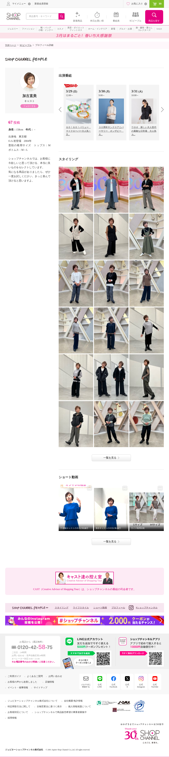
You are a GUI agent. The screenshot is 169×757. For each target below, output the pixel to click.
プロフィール (118, 607)
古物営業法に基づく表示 (49, 706)
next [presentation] (161, 109)
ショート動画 (100, 607)
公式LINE (99, 685)
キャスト (29, 101)
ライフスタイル (81, 607)
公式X (127, 685)
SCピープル (26, 45)
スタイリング (61, 607)
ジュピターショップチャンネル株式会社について (33, 701)
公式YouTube (154, 685)
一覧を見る (109, 457)
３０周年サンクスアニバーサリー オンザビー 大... (111, 131)
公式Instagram (141, 685)
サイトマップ (40, 687)
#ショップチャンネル (143, 607)
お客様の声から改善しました (22, 682)
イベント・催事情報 (18, 687)
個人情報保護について (79, 706)
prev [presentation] (61, 109)
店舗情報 (49, 682)
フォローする (29, 106)
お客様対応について (18, 712)
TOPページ (10, 45)
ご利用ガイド (14, 676)
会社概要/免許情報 (73, 701)
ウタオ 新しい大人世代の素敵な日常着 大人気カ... (143, 131)
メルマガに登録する (86, 685)
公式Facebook (113, 685)
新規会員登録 (41, 3)
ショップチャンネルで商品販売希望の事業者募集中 (61, 712)
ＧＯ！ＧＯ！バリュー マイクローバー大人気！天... (78, 131)
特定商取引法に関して (19, 706)
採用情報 (12, 718)
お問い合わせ (55, 676)
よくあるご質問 (35, 676)
